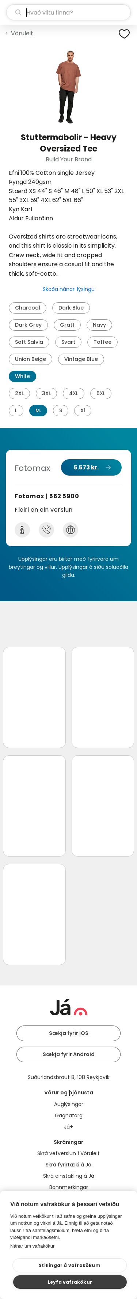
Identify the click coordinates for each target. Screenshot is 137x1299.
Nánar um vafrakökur (32, 1246)
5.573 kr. (86, 467)
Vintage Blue (81, 359)
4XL (73, 393)
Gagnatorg (69, 1115)
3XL (46, 393)
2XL (19, 393)
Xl (82, 410)
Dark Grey (28, 324)
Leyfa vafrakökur (70, 1282)
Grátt (67, 324)
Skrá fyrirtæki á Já (68, 1164)
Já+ (68, 1126)
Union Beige (30, 359)
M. (38, 410)
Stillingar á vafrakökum (69, 1265)
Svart (68, 342)
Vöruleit (22, 33)
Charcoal (27, 307)
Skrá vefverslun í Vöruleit (68, 1153)
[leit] (68, 12)
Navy (99, 324)
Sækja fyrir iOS (68, 1033)
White (22, 376)
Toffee (102, 342)
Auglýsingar (68, 1104)
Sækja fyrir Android (69, 1054)
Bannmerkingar (68, 1187)
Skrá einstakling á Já (68, 1176)
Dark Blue (71, 307)
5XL (100, 393)
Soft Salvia (29, 342)
